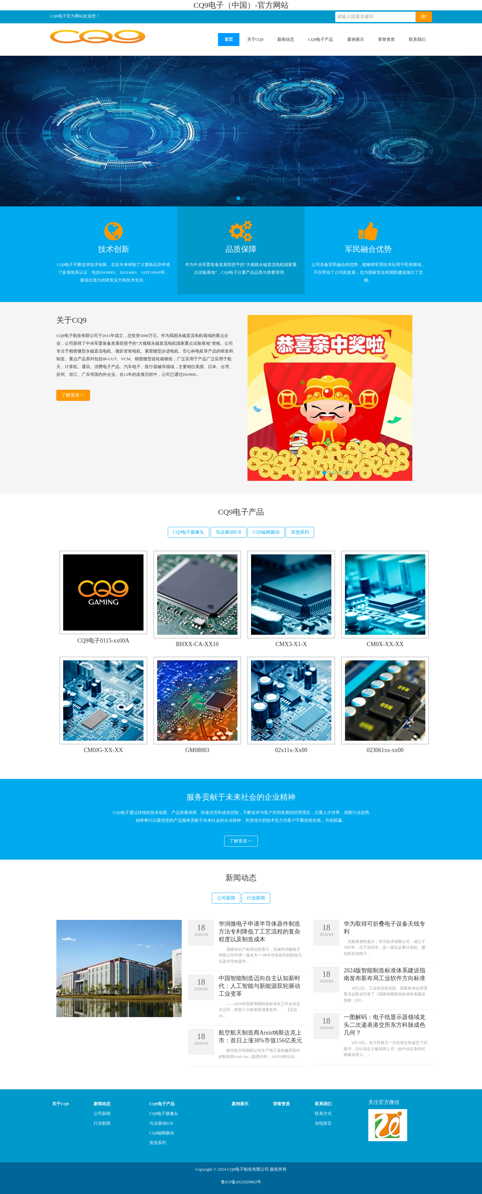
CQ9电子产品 (320, 39)
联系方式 (323, 1113)
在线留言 (323, 1123)
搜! (424, 16)
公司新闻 (226, 898)
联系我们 (417, 39)
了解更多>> (73, 395)
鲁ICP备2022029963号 (241, 1181)
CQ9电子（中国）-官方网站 (240, 5)
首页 (228, 39)
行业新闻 (256, 898)
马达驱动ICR (228, 532)
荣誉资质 (386, 39)
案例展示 (355, 39)
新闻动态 (285, 39)
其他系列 (300, 532)
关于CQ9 (255, 39)
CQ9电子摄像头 (188, 532)
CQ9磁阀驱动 (266, 532)
